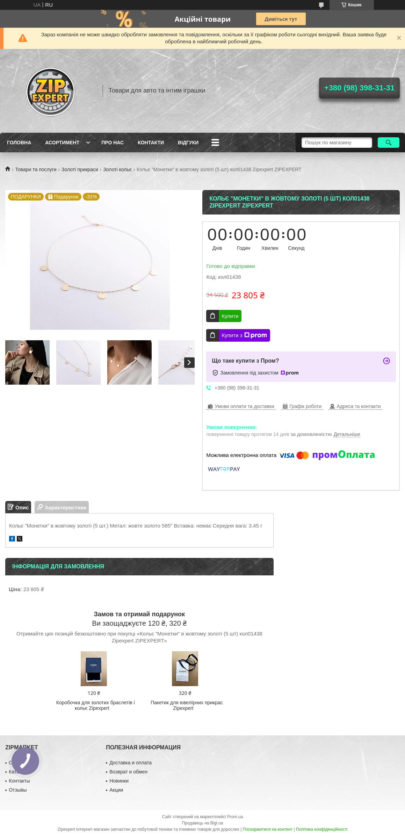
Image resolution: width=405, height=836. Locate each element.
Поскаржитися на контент (267, 829)
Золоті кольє (117, 169)
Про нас (112, 142)
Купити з (244, 335)
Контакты (19, 781)
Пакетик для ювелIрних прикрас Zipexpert (187, 705)
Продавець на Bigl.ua (202, 823)
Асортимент (62, 142)
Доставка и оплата (130, 762)
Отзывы (18, 790)
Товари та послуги (35, 169)
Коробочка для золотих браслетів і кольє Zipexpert (95, 705)
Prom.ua (235, 816)
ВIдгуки (188, 142)
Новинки (119, 781)
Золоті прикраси (80, 169)
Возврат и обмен (128, 772)
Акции (116, 790)
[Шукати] (388, 142)
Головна (19, 142)
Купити (230, 316)
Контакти (151, 142)
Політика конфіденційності (322, 829)
